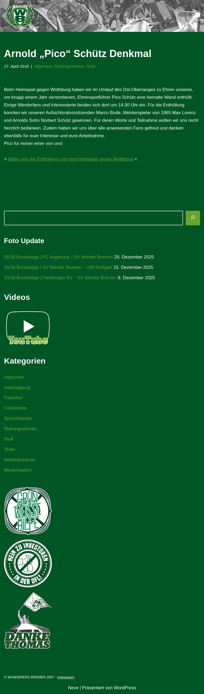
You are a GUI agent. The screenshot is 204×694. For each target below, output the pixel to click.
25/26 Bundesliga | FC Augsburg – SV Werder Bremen (58, 257)
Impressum (65, 677)
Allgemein (43, 66)
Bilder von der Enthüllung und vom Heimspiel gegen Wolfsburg (70, 159)
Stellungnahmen (69, 66)
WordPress (125, 687)
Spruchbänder (18, 418)
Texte (91, 66)
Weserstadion (18, 470)
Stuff (8, 439)
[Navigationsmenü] (194, 15)
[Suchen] (193, 218)
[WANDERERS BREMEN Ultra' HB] (20, 16)
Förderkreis (15, 408)
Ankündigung (17, 387)
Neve (73, 687)
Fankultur (13, 397)
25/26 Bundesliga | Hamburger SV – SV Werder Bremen (60, 277)
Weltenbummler (20, 459)
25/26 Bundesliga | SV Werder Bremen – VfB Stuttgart (58, 267)
